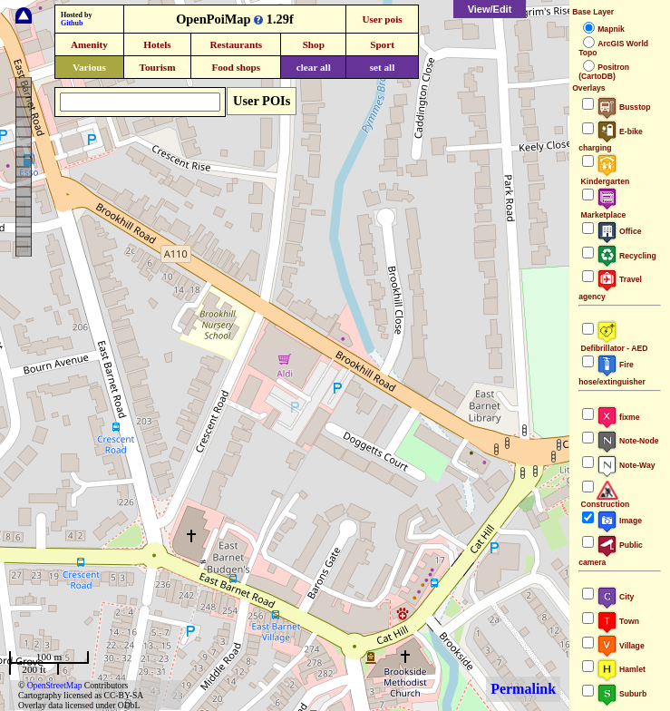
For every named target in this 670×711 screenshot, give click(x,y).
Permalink (523, 688)
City (615, 596)
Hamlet (621, 669)
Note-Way (626, 465)
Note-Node (627, 440)
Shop (314, 44)
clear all (313, 67)
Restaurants (235, 44)
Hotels (156, 44)
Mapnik (611, 29)
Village (621, 645)
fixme (618, 417)
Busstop (623, 107)
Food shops (235, 67)
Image (619, 520)
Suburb (621, 693)
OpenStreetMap (55, 685)
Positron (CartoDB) (603, 72)
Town (618, 621)
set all (382, 67)
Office (619, 231)
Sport (382, 44)
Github (72, 23)
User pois (382, 19)
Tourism (157, 67)
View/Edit (490, 9)
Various (89, 67)
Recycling (626, 255)
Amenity (89, 44)
